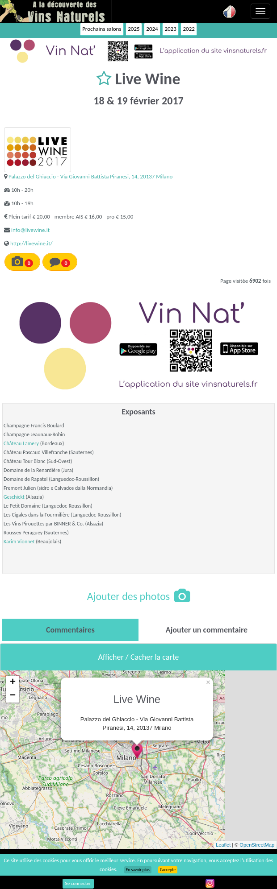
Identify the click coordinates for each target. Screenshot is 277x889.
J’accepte (168, 869)
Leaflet (223, 845)
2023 (170, 28)
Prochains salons (101, 28)
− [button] (13, 696)
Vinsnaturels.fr (56, 11)
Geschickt (14, 497)
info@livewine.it (30, 230)
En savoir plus (138, 869)
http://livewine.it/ (31, 243)
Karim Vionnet (19, 541)
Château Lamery (21, 443)
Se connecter (78, 883)
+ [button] (13, 682)
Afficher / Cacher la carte (138, 657)
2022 (188, 28)
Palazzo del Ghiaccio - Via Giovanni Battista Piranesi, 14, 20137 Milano (90, 176)
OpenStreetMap (256, 845)
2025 (133, 28)
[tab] (70, 630)
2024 (152, 28)
